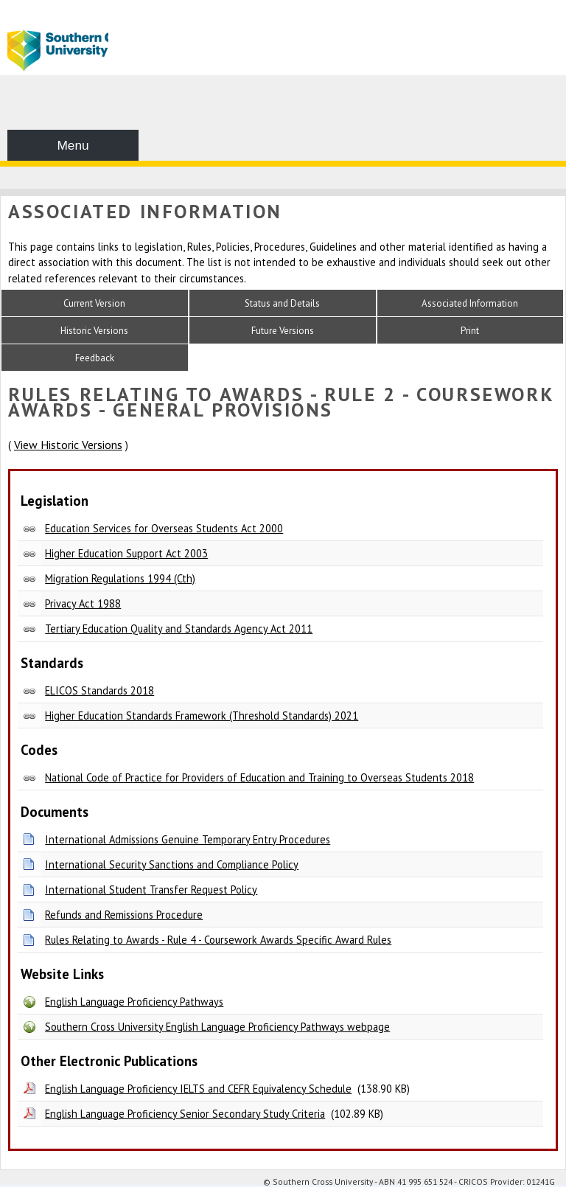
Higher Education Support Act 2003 (126, 553)
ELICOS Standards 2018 (99, 690)
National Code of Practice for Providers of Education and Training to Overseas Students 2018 (259, 777)
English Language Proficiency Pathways (134, 1002)
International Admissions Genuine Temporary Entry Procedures (187, 839)
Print (470, 330)
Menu (72, 145)
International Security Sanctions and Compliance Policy (171, 864)
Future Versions (282, 330)
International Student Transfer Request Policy (151, 890)
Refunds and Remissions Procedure (124, 915)
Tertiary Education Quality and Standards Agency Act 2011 (178, 629)
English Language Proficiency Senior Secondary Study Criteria (185, 1114)
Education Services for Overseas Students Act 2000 (164, 528)
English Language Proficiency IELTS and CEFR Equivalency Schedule (198, 1089)
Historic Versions (94, 330)
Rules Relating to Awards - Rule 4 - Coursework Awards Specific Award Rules (218, 940)
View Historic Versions (68, 444)
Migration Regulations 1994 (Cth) (120, 578)
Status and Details (282, 303)
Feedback (94, 358)
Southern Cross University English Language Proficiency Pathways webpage (217, 1027)
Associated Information (470, 303)
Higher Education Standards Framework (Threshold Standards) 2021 (201, 716)
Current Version (94, 303)
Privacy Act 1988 (83, 603)
